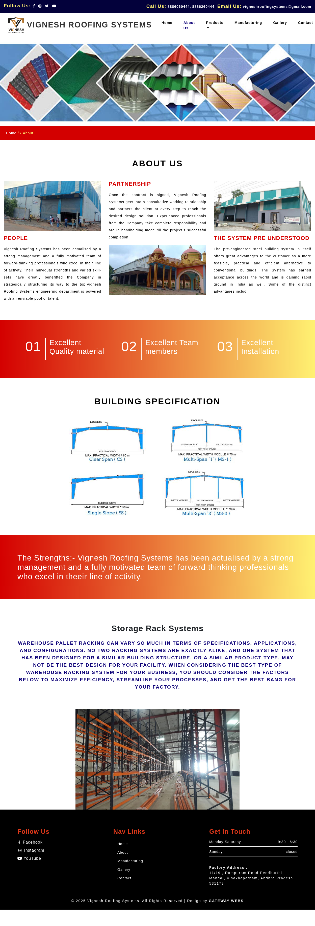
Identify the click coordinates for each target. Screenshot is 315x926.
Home (11, 133)
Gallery (123, 870)
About (122, 852)
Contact (124, 878)
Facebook (30, 842)
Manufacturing (130, 861)
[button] (214, 25)
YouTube (29, 858)
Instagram (31, 850)
